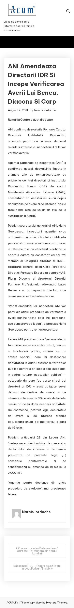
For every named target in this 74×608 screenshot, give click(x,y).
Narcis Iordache (45, 110)
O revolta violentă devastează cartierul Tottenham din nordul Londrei (37, 551)
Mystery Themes (56, 602)
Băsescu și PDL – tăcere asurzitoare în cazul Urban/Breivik (37, 567)
